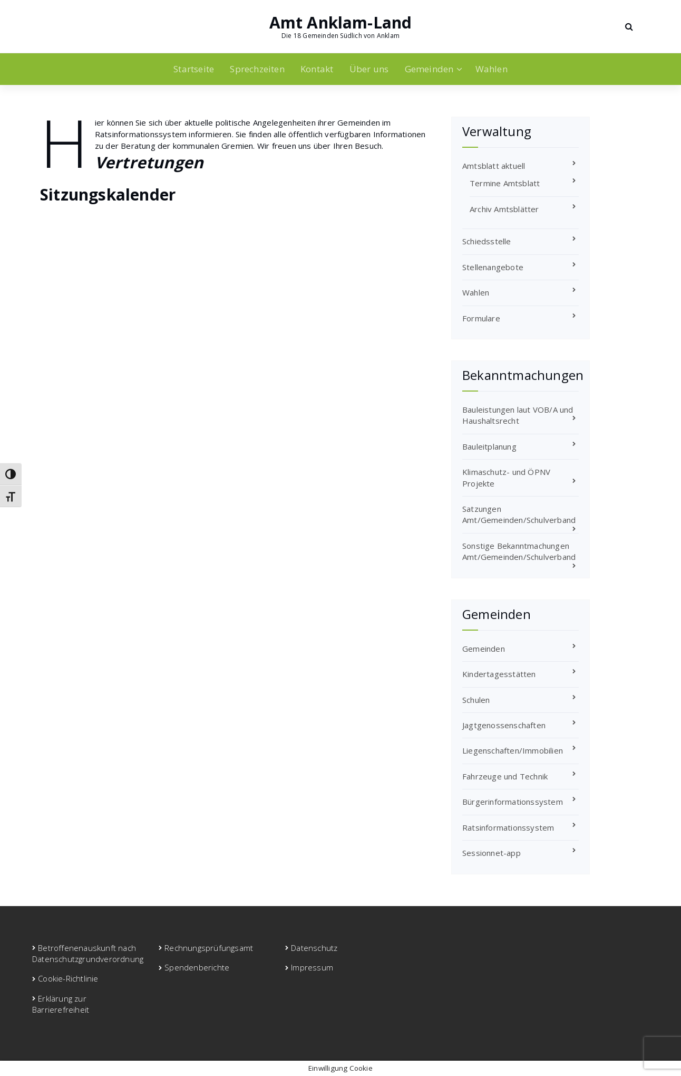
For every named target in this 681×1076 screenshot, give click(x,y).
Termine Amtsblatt (505, 183)
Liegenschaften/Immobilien (512, 750)
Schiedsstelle (486, 241)
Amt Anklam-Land (340, 22)
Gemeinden (429, 69)
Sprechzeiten (257, 69)
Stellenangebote (492, 267)
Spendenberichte (196, 967)
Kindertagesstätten (499, 674)
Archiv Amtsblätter (504, 209)
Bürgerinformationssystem (512, 801)
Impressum (312, 967)
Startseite (193, 69)
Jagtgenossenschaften (504, 725)
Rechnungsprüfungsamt (208, 947)
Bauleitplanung (489, 446)
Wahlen (491, 69)
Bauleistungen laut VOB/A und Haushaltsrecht (517, 415)
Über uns (369, 69)
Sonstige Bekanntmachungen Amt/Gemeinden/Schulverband (519, 551)
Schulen (476, 699)
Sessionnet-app (491, 853)
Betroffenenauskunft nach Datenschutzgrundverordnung (87, 953)
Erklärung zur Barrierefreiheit (60, 1004)
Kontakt (316, 69)
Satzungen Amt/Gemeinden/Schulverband (519, 514)
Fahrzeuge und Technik (505, 776)
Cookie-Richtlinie (68, 978)
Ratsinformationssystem (508, 827)
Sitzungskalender (108, 194)
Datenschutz (314, 947)
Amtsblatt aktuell (493, 165)
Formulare (481, 318)
